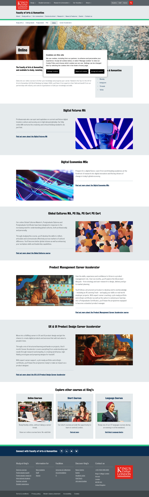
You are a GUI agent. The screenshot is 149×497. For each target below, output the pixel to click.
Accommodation (61, 473)
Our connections (38, 16)
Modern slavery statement (51, 494)
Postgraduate (40, 23)
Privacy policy (36, 494)
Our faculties (77, 3)
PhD (47, 23)
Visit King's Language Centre (114, 432)
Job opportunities (81, 481)
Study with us (26, 16)
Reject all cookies (81, 71)
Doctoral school (50, 16)
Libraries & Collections (63, 470)
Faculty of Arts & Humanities (30, 12)
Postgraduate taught (22, 473)
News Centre (79, 470)
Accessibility (67, 494)
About (88, 3)
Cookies (76, 494)
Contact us (88, 16)
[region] (75, 63)
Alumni (125, 3)
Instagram (103, 83)
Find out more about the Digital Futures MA (31, 136)
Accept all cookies (97, 71)
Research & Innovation (61, 3)
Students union (80, 475)
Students (114, 3)
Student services (44, 3)
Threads (102, 86)
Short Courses (74, 398)
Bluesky (102, 79)
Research (60, 16)
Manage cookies (52, 71)
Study (32, 3)
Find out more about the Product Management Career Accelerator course (102, 312)
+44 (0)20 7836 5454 (102, 470)
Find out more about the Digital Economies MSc (92, 185)
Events (81, 16)
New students (40, 470)
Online (54, 23)
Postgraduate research (23, 475)
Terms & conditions (22, 494)
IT (56, 475)
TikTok (101, 90)
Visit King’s (78, 478)
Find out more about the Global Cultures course (33, 253)
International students (23, 478)
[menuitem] (33, 3)
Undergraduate (30, 23)
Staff (120, 3)
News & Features (71, 16)
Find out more (74, 432)
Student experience (22, 484)
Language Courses (114, 398)
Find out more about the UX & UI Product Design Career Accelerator (40, 374)
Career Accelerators (66, 23)
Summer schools (21, 481)
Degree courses (21, 470)
